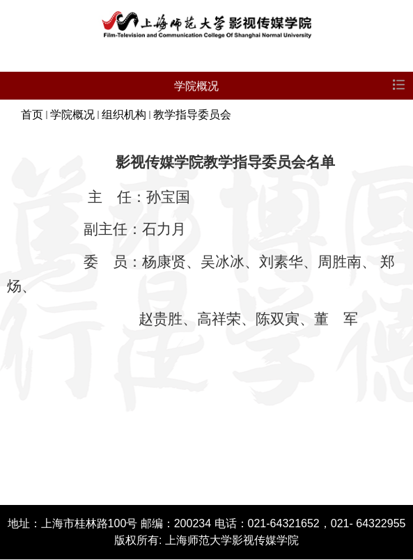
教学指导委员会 (192, 114)
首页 (32, 114)
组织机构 (124, 114)
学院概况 (72, 114)
